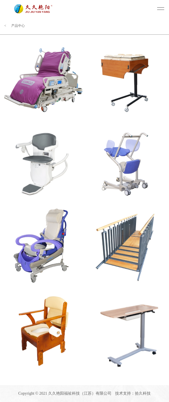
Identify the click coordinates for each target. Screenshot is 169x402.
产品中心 (18, 26)
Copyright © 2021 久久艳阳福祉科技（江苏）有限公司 (64, 393)
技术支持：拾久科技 (133, 393)
